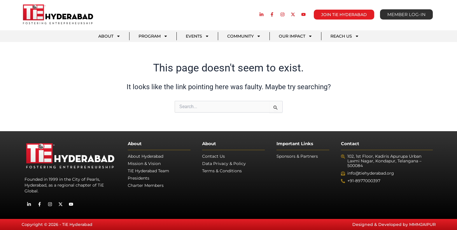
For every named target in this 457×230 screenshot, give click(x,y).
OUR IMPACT (295, 36)
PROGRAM (153, 36)
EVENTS (197, 36)
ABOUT (109, 36)
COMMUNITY (244, 36)
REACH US (344, 36)
